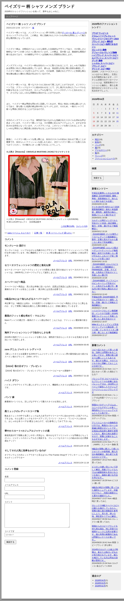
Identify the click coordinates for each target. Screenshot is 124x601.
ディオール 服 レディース (73, 32)
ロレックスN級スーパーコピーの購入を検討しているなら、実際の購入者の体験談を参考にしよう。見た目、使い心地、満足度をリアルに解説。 (105, 511)
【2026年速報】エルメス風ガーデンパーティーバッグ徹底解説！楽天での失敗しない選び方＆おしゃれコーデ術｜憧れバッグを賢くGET (105, 253)
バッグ (98, 145)
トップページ (12, 16)
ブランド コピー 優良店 (102, 41)
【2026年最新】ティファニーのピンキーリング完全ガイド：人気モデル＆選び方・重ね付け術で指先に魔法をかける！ (105, 286)
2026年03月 (100, 583)
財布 (97, 142)
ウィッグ (99, 156)
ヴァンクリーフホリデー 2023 (105, 39)
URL (70, 260)
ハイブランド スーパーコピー (105, 55)
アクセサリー (101, 150)
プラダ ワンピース (100, 33)
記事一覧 (38, 233)
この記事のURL (68, 226)
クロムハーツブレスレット (104, 36)
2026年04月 (100, 580)
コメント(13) (81, 226)
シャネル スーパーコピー (103, 63)
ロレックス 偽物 (99, 50)
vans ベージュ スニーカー (19, 233)
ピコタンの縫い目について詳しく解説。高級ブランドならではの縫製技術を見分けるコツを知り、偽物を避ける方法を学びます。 (105, 472)
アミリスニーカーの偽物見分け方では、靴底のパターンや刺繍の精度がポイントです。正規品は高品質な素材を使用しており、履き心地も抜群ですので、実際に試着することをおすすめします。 (105, 430)
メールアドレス (60, 260)
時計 (97, 139)
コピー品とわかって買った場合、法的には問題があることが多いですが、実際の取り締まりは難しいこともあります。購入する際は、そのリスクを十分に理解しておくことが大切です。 (105, 358)
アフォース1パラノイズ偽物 (104, 52)
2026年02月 (100, 586)
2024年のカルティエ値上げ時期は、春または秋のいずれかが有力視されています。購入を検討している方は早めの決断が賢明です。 (105, 555)
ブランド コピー (99, 66)
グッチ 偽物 (97, 60)
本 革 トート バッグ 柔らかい (59, 233)
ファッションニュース (105, 158)
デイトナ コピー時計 (101, 69)
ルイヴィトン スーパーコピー (105, 58)
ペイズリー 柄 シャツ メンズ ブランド (40, 6)
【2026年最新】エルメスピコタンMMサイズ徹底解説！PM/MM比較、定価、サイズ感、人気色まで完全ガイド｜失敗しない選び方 (105, 269)
